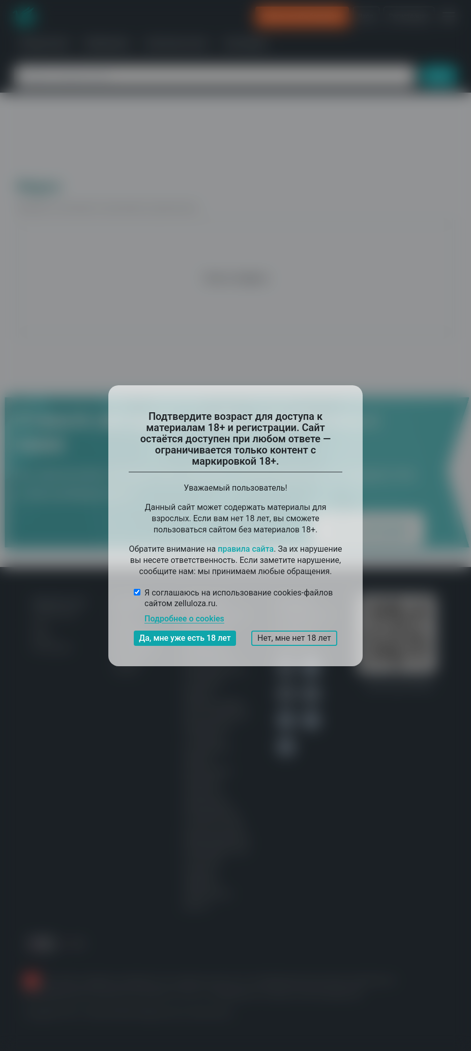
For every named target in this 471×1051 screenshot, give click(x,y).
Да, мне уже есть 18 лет (185, 638)
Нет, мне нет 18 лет (294, 638)
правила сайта (246, 548)
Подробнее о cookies (184, 618)
